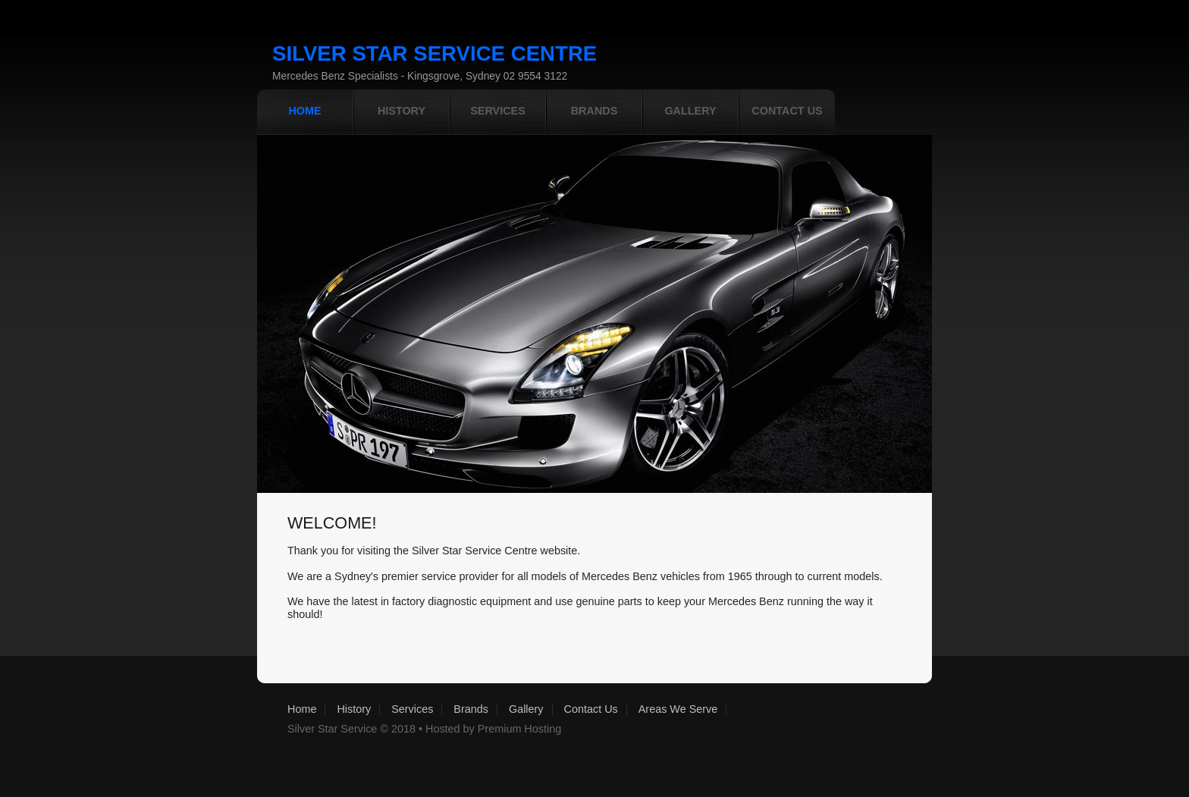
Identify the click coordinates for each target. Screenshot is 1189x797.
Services (412, 709)
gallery (690, 111)
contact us (786, 111)
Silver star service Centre (434, 53)
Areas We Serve (678, 709)
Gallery (526, 709)
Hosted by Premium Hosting (493, 729)
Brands (594, 111)
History (401, 111)
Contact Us (591, 709)
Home (301, 709)
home (304, 111)
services (497, 111)
